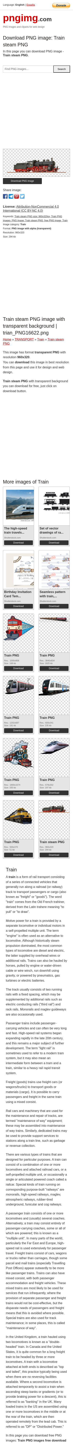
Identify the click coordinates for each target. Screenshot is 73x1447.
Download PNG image (22, 181)
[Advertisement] (36, 112)
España (30, 4)
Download (18, 542)
